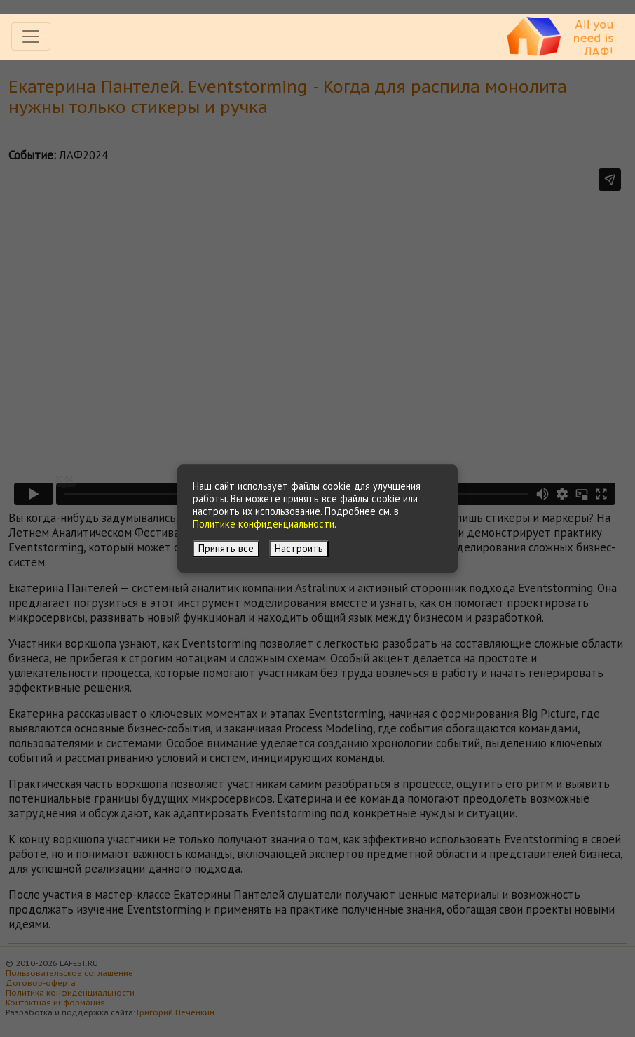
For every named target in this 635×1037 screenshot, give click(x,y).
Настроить (299, 548)
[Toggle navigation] (30, 36)
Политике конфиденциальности (263, 523)
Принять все (226, 548)
